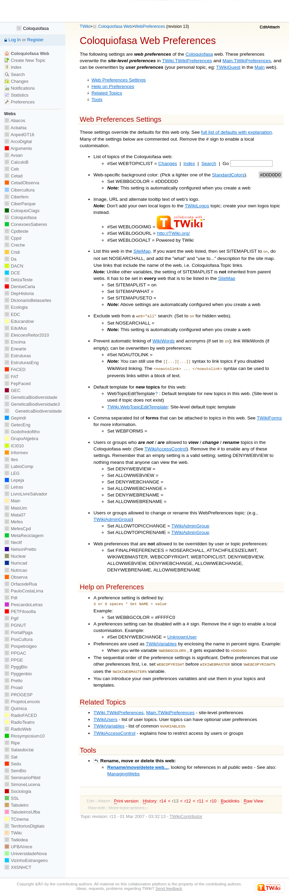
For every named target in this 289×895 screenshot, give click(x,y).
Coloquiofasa (199, 54)
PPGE (13, 660)
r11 (200, 794)
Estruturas (17, 355)
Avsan (13, 155)
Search (208, 163)
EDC (12, 314)
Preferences (19, 102)
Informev (16, 452)
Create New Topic (25, 60)
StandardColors (228, 174)
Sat (11, 757)
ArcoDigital (18, 141)
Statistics (16, 95)
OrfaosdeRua (20, 584)
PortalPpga (18, 632)
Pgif (11, 618)
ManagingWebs (123, 767)
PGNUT (15, 625)
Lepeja (14, 480)
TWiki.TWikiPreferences (187, 60)
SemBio (15, 770)
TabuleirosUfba (22, 812)
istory (150, 795)
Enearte (15, 348)
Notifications (19, 88)
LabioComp (18, 466)
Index (189, 163)
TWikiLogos (197, 205)
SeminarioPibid (22, 777)
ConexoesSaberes (25, 224)
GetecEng (17, 424)
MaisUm (15, 508)
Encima (14, 342)
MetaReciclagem (24, 535)
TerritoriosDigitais (24, 826)
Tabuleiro (16, 805)
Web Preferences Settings (118, 80)
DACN (13, 266)
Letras (13, 487)
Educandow (19, 321)
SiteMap (142, 251)
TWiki (85, 26)
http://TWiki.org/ (173, 233)
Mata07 (14, 514)
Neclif (13, 542)
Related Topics (106, 93)
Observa (15, 577)
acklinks (230, 795)
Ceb (11, 169)
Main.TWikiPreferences (246, 60)
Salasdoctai (19, 749)
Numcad (15, 563)
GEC (12, 390)
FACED (14, 369)
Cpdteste (16, 231)
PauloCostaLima (23, 590)
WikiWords (163, 339)
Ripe (12, 742)
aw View (253, 795)
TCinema (16, 819)
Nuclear (15, 556)
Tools (96, 99)
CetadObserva (21, 182)
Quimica (15, 708)
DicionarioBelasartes (27, 300)
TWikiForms (269, 414)
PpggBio (15, 666)
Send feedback (168, 888)
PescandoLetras (23, 604)
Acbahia (15, 127)
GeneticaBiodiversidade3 (32, 404)
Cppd (12, 238)
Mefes (13, 521)
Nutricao (15, 570)
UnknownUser (182, 633)
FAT (11, 376)
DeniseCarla (19, 286)
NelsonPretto (20, 549)
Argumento (18, 148)
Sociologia (17, 791)
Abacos (14, 120)
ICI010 (14, 445)
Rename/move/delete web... (137, 761)
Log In (15, 39)
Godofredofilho (22, 431)
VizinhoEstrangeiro (26, 860)
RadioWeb (17, 729)
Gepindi (15, 418)
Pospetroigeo (20, 646)
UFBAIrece (18, 846)
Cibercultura (19, 190)
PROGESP (18, 694)
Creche (14, 245)
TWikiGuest (228, 67)
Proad (13, 687)
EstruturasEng (21, 362)
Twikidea (16, 839)
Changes (167, 163)
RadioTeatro (19, 722)
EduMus (15, 328)
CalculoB (16, 162)
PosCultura (18, 639)
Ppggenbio (18, 673)
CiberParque (20, 203)
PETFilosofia (20, 611)
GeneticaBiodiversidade (30, 397)
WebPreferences (149, 26)
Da (10, 259)
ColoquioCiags (22, 210)
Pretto (13, 680)
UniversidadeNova (25, 853)
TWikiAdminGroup (112, 516)
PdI (11, 597)
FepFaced (17, 383)
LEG (12, 473)
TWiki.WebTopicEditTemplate (137, 403)
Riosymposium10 (24, 736)
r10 (213, 794)
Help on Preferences (112, 86)
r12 (188, 794)
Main (260, 67)
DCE (12, 272)
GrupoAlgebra (21, 438)
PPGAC (15, 653)
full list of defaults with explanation (236, 132)
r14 (163, 794)
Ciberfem (16, 196)
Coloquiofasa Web (115, 26)
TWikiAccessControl (165, 445)
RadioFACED (20, 715)
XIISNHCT (17, 867)
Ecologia (16, 307)
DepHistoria (19, 293)
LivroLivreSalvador (25, 493)
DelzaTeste (18, 279)
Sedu (12, 763)
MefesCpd (17, 528)
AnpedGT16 (19, 134)
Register (35, 39)
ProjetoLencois (22, 701)
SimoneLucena (22, 784)
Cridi (12, 252)
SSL (11, 798)
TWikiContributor (185, 810)
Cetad (13, 175)
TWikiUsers (105, 714)
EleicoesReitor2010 (26, 335)
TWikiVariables (161, 640)
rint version (126, 795)
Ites (11, 459)
